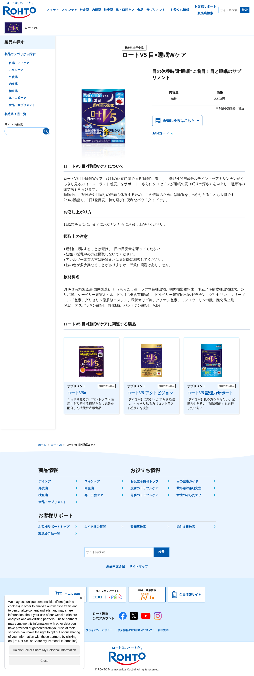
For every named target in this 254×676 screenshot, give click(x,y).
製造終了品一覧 (15, 114)
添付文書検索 (185, 526)
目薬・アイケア (19, 63)
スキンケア (16, 70)
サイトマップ (138, 566)
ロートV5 (56, 444)
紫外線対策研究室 (188, 488)
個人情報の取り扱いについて (135, 630)
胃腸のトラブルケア (144, 495)
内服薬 (13, 84)
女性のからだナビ (188, 495)
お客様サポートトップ (53, 526)
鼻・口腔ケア (17, 98)
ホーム (42, 444)
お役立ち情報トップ (144, 481)
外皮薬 (13, 77)
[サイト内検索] (229, 10)
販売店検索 (138, 526)
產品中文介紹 (115, 566)
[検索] (46, 131)
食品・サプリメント (22, 105)
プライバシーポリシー (99, 630)
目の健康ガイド (187, 481)
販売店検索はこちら (179, 120)
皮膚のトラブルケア (144, 488)
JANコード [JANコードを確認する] (160, 133)
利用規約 (163, 630)
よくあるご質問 (95, 526)
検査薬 (13, 91)
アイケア (44, 481)
